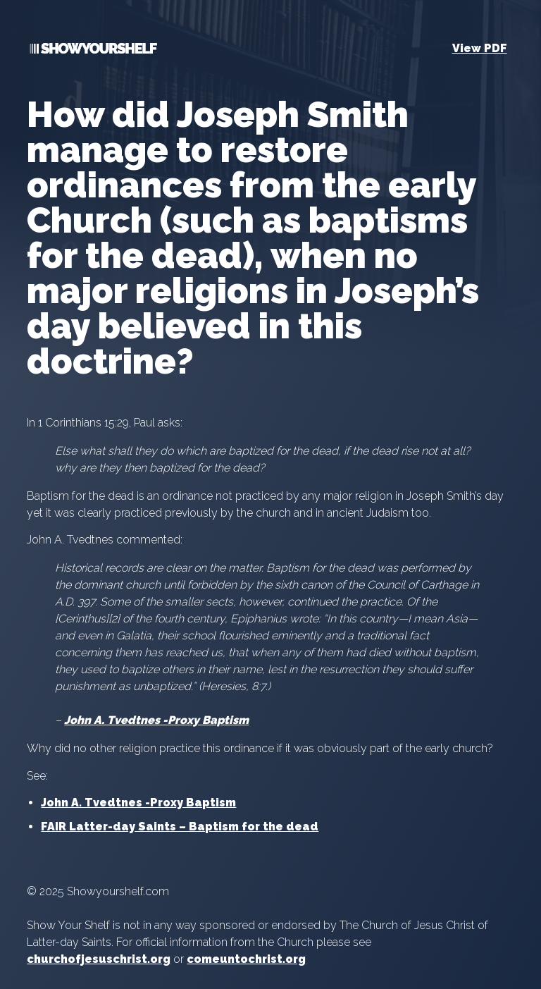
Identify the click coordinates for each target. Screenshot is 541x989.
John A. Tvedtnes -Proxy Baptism (156, 720)
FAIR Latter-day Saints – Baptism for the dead (179, 826)
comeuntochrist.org (246, 959)
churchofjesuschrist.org (98, 959)
